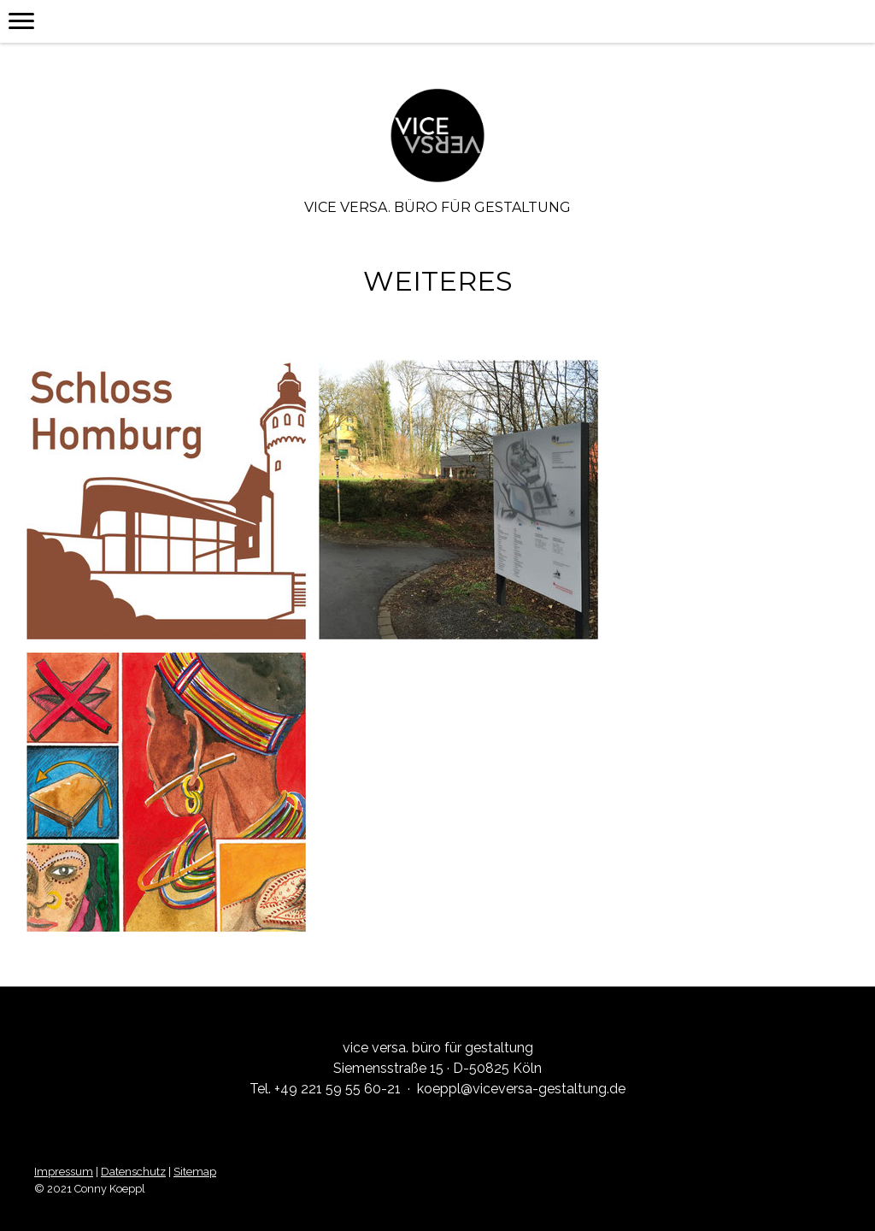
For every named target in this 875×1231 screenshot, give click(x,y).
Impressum (63, 1171)
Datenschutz (133, 1171)
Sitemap (194, 1171)
